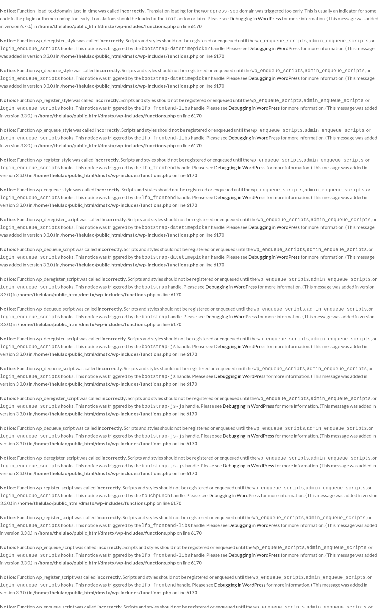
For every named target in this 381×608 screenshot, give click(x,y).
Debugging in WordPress (255, 18)
